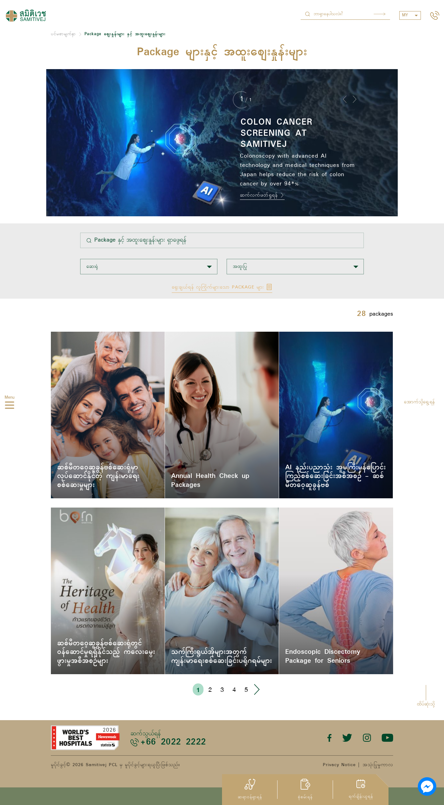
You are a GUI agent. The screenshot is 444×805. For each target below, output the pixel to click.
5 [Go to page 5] (246, 689)
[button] (345, 99)
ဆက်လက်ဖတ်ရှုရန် (262, 195)
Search (379, 14)
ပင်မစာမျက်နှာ (63, 34)
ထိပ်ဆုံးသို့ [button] (426, 704)
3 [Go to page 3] (222, 689)
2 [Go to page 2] (210, 689)
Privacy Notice (339, 765)
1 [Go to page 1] (198, 689)
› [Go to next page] (256, 689)
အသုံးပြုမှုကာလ (378, 765)
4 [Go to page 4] (234, 689)
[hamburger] (9, 406)
